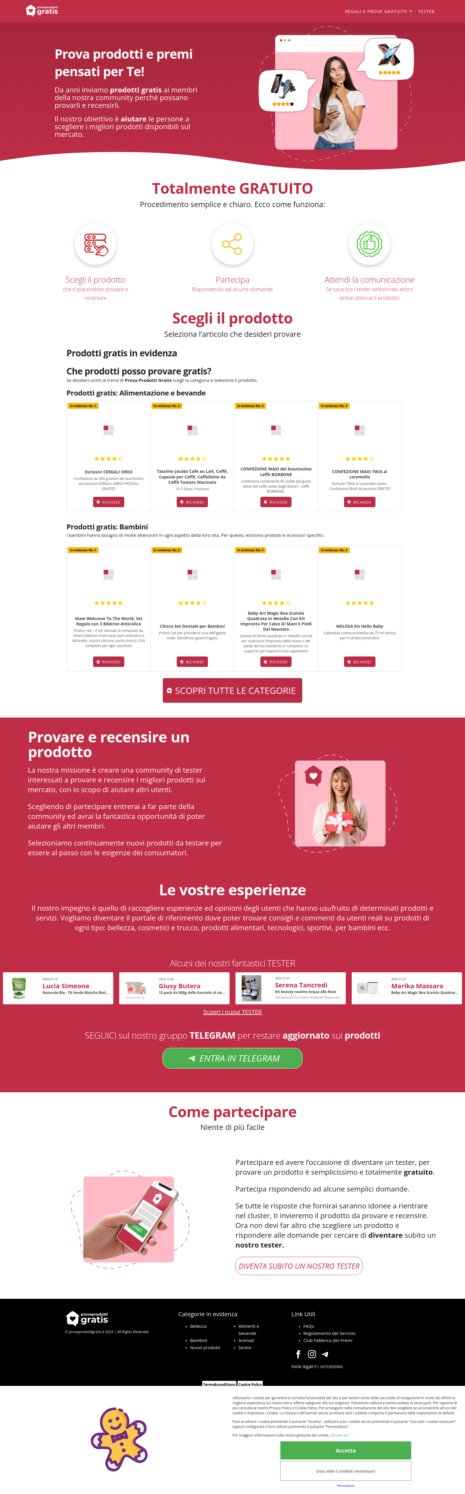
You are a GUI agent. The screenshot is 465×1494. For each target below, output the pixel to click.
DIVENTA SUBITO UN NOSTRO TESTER (299, 1266)
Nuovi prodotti (205, 1347)
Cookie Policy (250, 1384)
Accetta (346, 1450)
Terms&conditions (219, 1384)
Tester (426, 11)
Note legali (302, 1366)
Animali (246, 1340)
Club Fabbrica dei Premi (328, 1340)
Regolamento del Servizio (329, 1333)
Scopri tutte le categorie (235, 690)
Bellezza (198, 1326)
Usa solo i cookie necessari (345, 1471)
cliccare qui (339, 1435)
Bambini (198, 1340)
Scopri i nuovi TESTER (232, 1012)
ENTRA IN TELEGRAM (232, 1058)
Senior (245, 1347)
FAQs (308, 1326)
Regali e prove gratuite (376, 11)
